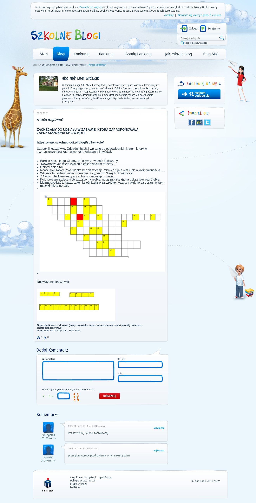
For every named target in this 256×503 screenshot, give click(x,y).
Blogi (61, 54)
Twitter (207, 122)
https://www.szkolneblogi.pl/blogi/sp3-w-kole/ (70, 142)
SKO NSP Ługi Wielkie (76, 65)
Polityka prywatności (82, 480)
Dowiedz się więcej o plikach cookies (199, 15)
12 (191, 94)
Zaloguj (193, 28)
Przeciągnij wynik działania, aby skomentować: (68, 389)
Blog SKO (211, 54)
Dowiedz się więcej (90, 7)
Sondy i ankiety (139, 54)
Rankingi (106, 54)
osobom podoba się (201, 94)
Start (44, 54)
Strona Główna (48, 65)
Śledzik (199, 122)
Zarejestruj (214, 28)
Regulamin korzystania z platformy (90, 477)
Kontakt (75, 487)
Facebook (191, 122)
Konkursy (81, 54)
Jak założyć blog (178, 54)
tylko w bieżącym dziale (196, 43)
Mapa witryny (78, 483)
